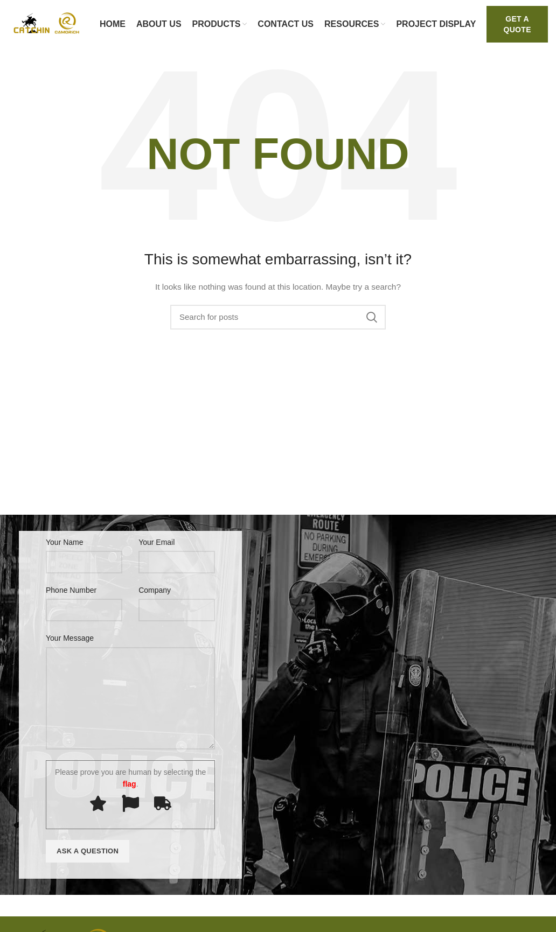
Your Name (65, 542)
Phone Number (71, 590)
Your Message (70, 638)
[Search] (278, 317)
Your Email (156, 542)
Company (154, 590)
